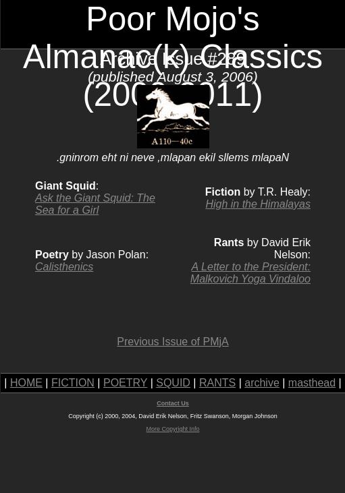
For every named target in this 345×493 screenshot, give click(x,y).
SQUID (173, 382)
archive (262, 382)
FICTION (73, 382)
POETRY (125, 382)
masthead (312, 382)
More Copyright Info (172, 429)
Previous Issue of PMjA (172, 341)
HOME (26, 382)
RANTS (217, 382)
